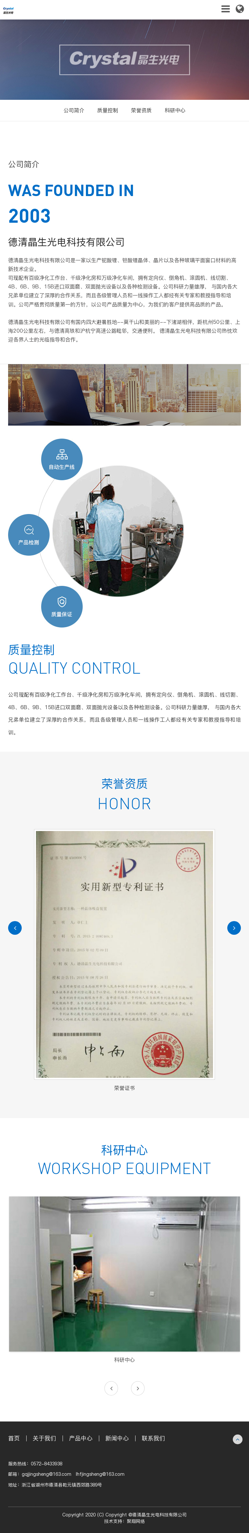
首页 (14, 1438)
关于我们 (44, 1438)
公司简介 (74, 110)
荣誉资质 (141, 110)
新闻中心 (117, 1438)
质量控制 (107, 110)
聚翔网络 (136, 1521)
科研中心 (175, 110)
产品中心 (80, 1438)
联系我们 (153, 1438)
